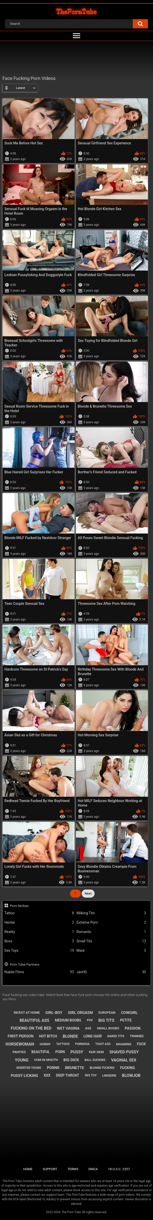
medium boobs (68, 1020)
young (21, 1060)
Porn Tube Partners (24, 964)
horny (45, 1044)
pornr (53, 1068)
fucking (127, 1068)
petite (126, 1020)
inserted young (28, 1068)
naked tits (115, 1036)
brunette (74, 1068)
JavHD (111, 972)
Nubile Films (39, 972)
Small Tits (111, 941)
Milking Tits (111, 913)
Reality (39, 932)
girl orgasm (80, 1012)
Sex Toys (39, 950)
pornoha (82, 1044)
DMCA (93, 1169)
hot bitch (48, 1036)
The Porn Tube (71, 1212)
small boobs (108, 1028)
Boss (39, 941)
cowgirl (129, 1012)
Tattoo (39, 913)
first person (20, 1036)
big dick (71, 1060)
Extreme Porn (111, 922)
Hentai (39, 922)
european (107, 1012)
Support (50, 1169)
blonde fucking (102, 1068)
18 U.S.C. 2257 (119, 1169)
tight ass (103, 1044)
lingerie (109, 1075)
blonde (70, 1036)
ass (88, 1028)
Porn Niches (19, 906)
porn (60, 1052)
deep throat (67, 1075)
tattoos (63, 1044)
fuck (141, 1044)
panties (19, 1052)
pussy (77, 1052)
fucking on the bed (31, 1028)
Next (88, 893)
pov (90, 1020)
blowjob (131, 1075)
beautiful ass (34, 1020)
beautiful (40, 1052)
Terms (73, 1169)
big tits (106, 1020)
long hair (92, 1036)
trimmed (137, 1036)
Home (27, 1169)
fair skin (96, 1052)
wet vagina (68, 1028)
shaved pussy (124, 1052)
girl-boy (54, 1012)
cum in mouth (46, 1060)
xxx (47, 1075)
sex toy (91, 1075)
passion (132, 1028)
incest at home (27, 1012)
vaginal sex (123, 1060)
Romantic (111, 932)
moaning (123, 1044)
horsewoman (20, 1044)
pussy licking (24, 1075)
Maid (111, 950)
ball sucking (94, 1060)
